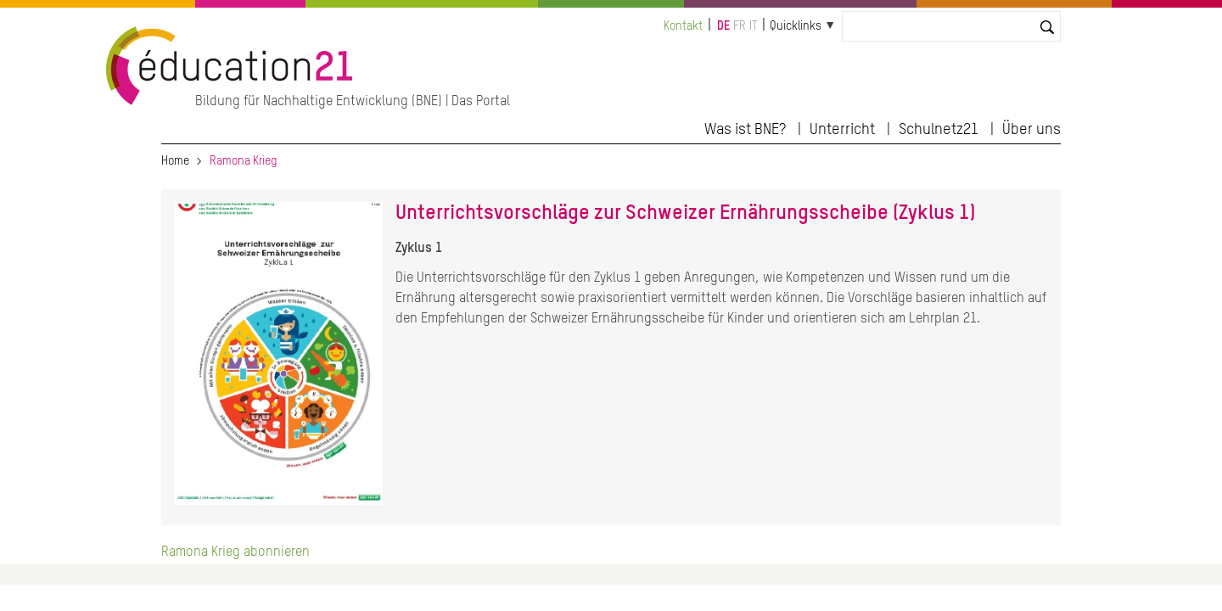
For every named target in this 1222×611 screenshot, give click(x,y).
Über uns (1031, 129)
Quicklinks (795, 26)
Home (175, 161)
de (723, 26)
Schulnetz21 (938, 129)
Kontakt (683, 26)
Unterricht (842, 129)
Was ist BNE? (745, 129)
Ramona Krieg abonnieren (235, 552)
